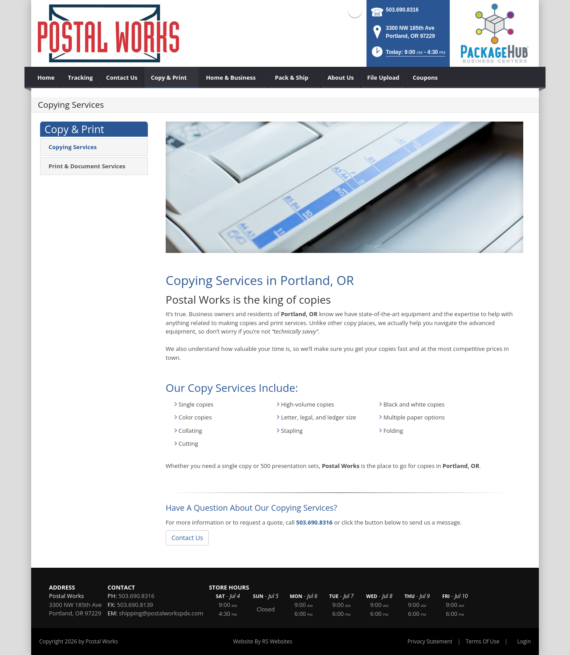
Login (524, 641)
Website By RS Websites (263, 641)
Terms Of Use (483, 641)
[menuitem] (46, 77)
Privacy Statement (429, 641)
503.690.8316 (402, 10)
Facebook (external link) (355, 10)
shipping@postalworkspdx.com (161, 613)
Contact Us (187, 537)
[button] (407, 54)
